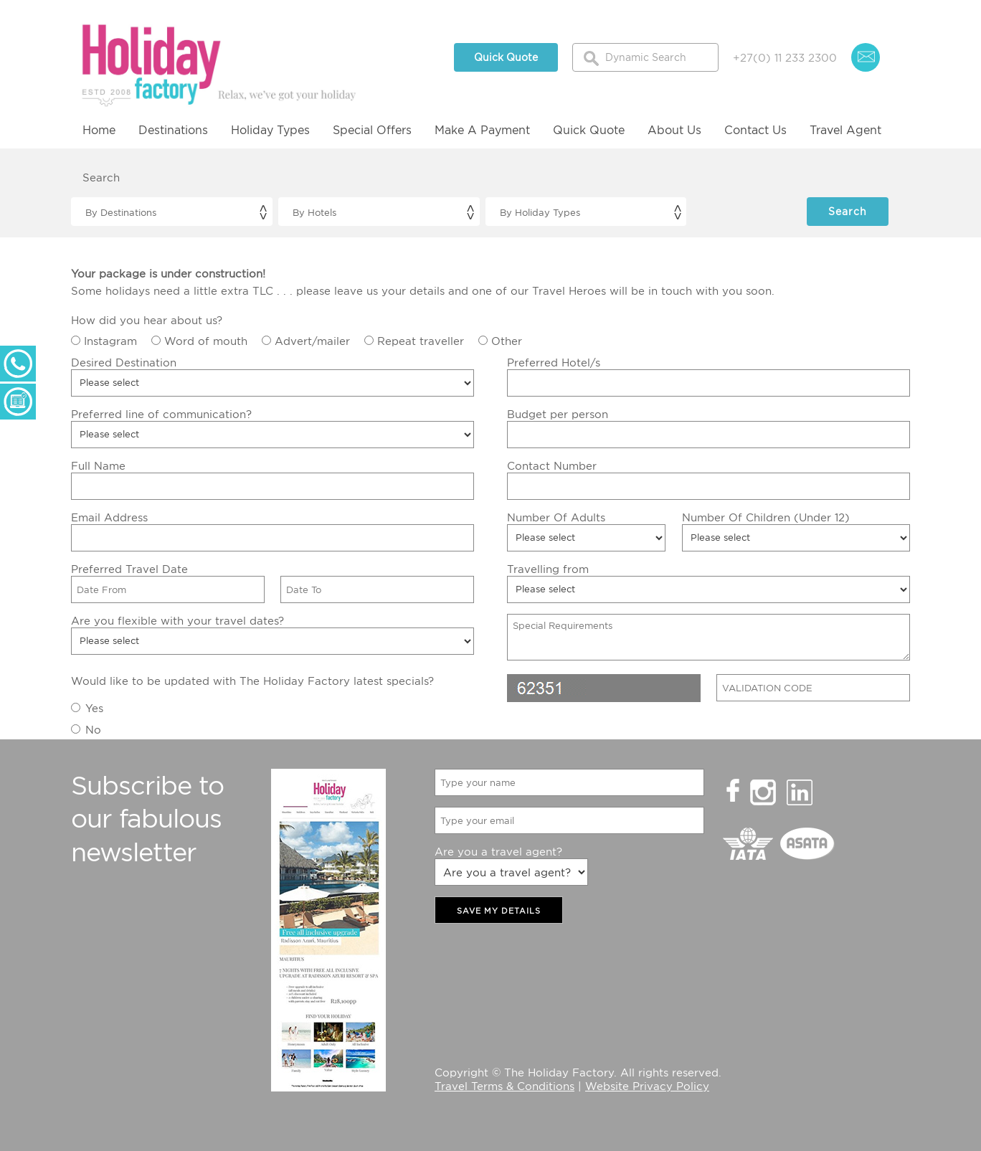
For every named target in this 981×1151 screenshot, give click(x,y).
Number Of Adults (556, 517)
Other (506, 340)
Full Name (98, 465)
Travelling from (548, 568)
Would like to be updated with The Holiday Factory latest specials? (252, 680)
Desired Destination (123, 362)
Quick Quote (506, 57)
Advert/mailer (312, 340)
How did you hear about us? (146, 320)
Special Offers (372, 129)
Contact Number (552, 465)
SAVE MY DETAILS (499, 910)
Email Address (109, 517)
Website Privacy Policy (647, 1085)
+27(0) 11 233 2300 (785, 57)
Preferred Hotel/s (553, 362)
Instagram (110, 340)
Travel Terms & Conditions (504, 1085)
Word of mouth (205, 340)
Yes (94, 708)
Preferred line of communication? (161, 414)
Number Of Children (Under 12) (766, 517)
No (93, 729)
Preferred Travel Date (129, 568)
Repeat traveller (420, 340)
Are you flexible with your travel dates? (177, 620)
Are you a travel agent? (498, 851)
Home (98, 129)
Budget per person (557, 414)
